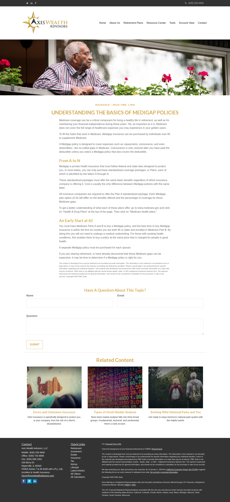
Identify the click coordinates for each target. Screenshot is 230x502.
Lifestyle (75, 467)
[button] (115, 23)
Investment (76, 451)
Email (120, 295)
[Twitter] (27, 3)
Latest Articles (78, 470)
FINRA (127, 485)
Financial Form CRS (113, 444)
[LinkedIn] (32, 3)
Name (29, 295)
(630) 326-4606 (194, 3)
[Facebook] (35, 3)
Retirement (76, 448)
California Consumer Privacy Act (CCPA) (182, 469)
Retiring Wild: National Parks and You (176, 412)
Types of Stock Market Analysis (115, 412)
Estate (74, 454)
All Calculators (78, 477)
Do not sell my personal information (164, 472)
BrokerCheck (157, 449)
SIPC (134, 485)
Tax (72, 461)
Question (31, 316)
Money (74, 464)
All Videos (76, 474)
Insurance (75, 458)
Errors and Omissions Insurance (54, 412)
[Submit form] (34, 344)
